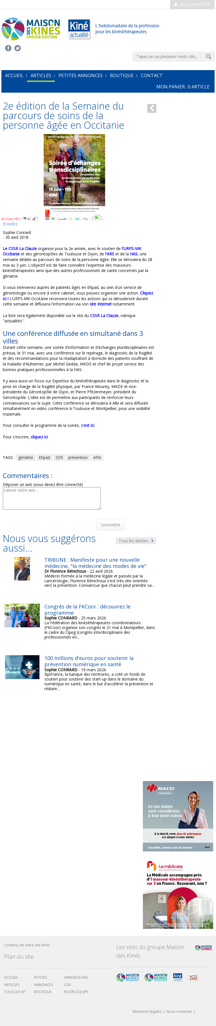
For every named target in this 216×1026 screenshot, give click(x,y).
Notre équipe (76, 991)
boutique (43, 991)
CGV (67, 984)
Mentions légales (147, 1012)
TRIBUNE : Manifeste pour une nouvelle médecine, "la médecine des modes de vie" (95, 562)
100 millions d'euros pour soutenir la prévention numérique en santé (89, 661)
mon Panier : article (183, 87)
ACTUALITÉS (10, 219)
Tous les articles (136, 540)
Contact (152, 75)
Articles (41, 75)
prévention (78, 457)
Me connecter (192, 4)
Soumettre (110, 524)
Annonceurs (76, 977)
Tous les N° (15, 991)
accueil (14, 75)
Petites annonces (80, 75)
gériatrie (25, 457)
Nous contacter (179, 1012)
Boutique (122, 75)
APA (97, 457)
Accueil (11, 977)
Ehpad (44, 457)
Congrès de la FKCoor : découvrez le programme (87, 609)
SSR (59, 457)
